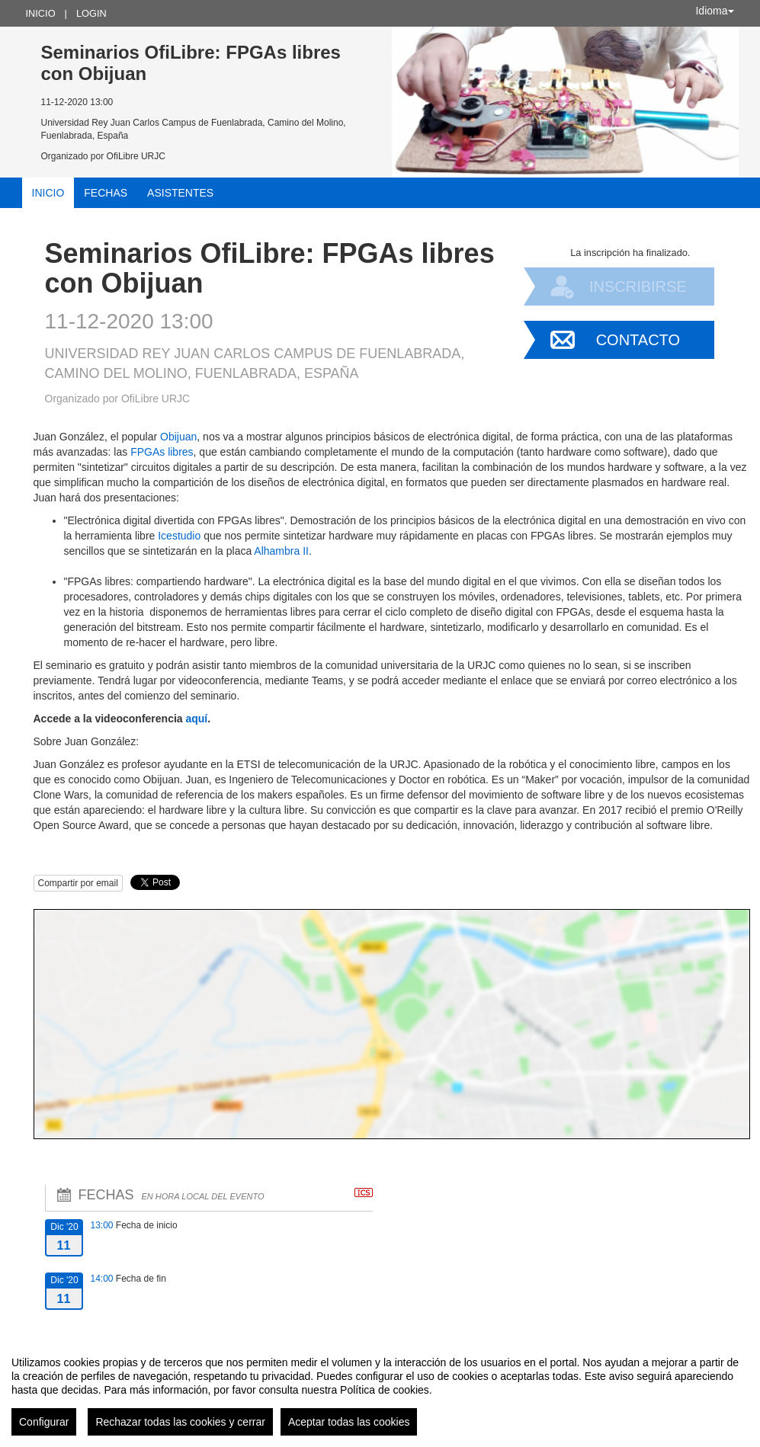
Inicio (41, 13)
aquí (196, 718)
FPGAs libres (161, 452)
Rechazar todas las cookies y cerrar (180, 1422)
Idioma (714, 11)
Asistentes (180, 193)
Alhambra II (281, 551)
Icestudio (179, 536)
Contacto (638, 339)
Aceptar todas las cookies (349, 1422)
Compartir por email (78, 883)
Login (91, 13)
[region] (380, 1390)
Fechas (105, 193)
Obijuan (178, 437)
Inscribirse (638, 286)
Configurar (44, 1422)
